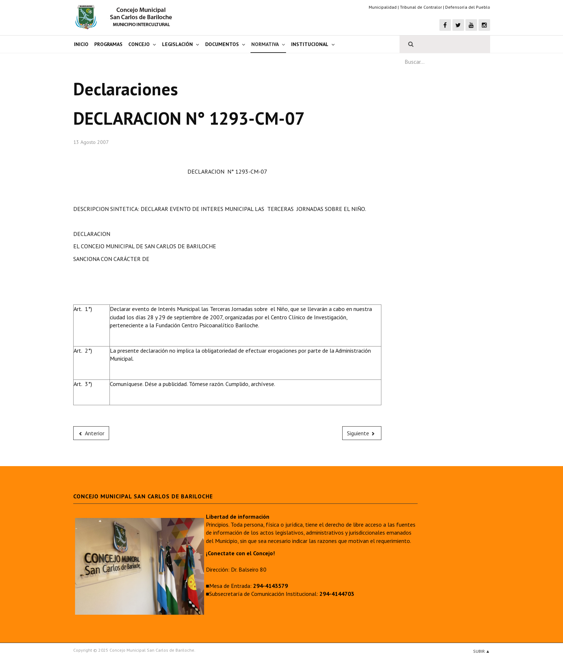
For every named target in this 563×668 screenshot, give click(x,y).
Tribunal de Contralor (421, 7)
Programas (108, 44)
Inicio (81, 44)
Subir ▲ (481, 651)
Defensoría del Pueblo (467, 7)
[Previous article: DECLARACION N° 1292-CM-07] (91, 433)
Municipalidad (383, 7)
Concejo (139, 44)
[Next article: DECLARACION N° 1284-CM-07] (361, 433)
